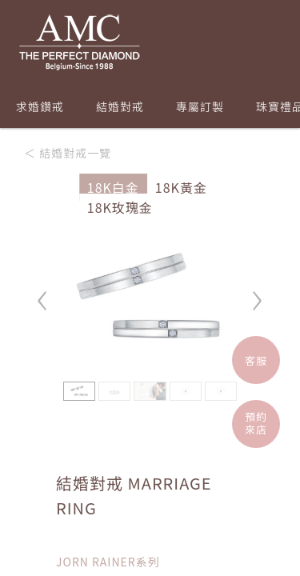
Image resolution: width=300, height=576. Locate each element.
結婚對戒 (120, 106)
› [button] (257, 293)
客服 (256, 360)
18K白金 (113, 187)
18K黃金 (181, 187)
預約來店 (256, 423)
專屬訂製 (200, 106)
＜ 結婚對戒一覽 (67, 153)
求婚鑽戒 (40, 106)
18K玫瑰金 (120, 207)
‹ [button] (43, 293)
